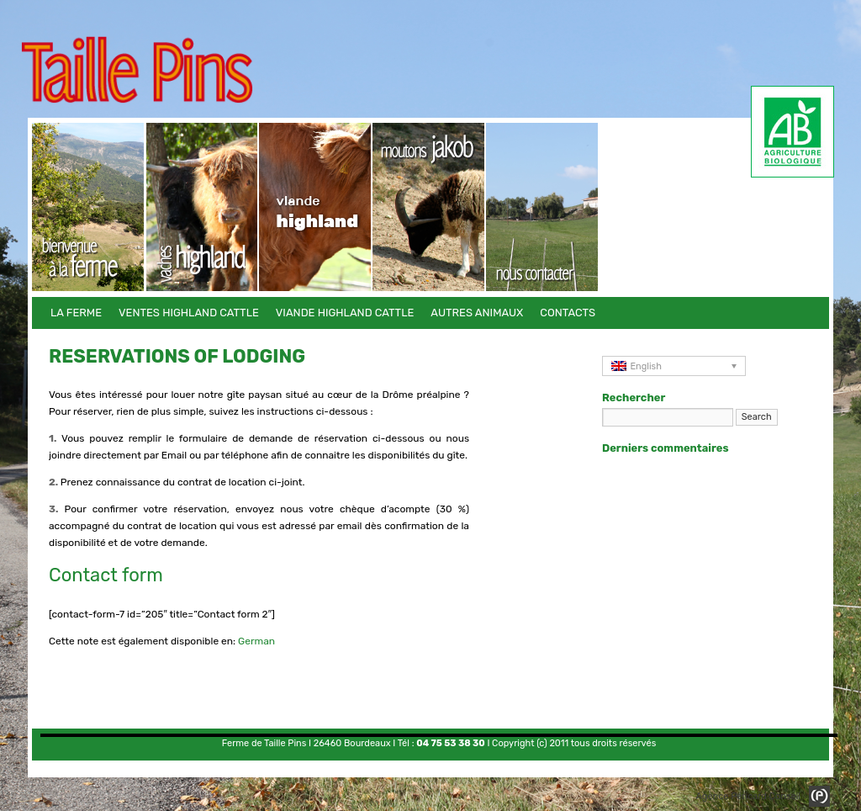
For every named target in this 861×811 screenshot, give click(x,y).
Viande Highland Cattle (315, 207)
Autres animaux (429, 207)
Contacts (543, 207)
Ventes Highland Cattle (202, 207)
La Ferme (88, 207)
